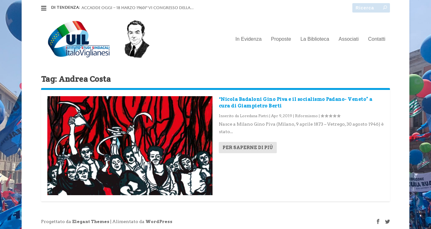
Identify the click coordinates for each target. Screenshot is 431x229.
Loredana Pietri (254, 115)
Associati (349, 39)
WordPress (158, 221)
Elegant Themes (90, 221)
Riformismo (306, 115)
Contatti (376, 39)
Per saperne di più (248, 147)
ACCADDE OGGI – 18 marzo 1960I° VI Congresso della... (137, 8)
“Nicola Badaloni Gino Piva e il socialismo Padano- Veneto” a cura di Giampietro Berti (295, 102)
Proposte (281, 39)
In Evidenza (248, 39)
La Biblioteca (315, 39)
